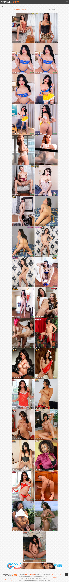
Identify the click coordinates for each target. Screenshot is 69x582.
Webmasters (54, 577)
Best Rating (56, 6)
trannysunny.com (10, 580)
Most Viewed (63, 6)
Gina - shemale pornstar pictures (58, 574)
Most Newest (49, 6)
